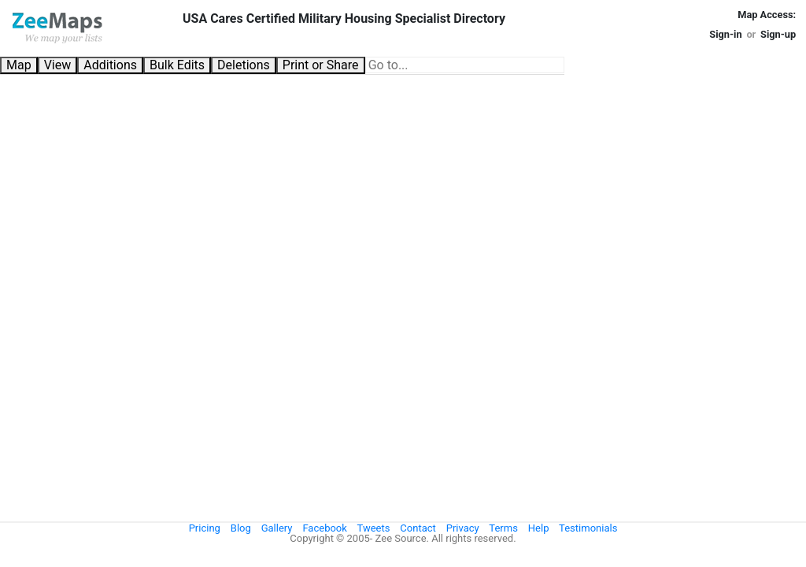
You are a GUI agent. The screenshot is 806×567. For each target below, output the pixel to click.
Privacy (462, 528)
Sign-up (778, 34)
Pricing (204, 528)
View (58, 64)
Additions (110, 64)
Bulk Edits (177, 64)
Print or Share (321, 64)
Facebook (324, 528)
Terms (503, 528)
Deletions (243, 64)
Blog (241, 528)
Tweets (373, 528)
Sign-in (725, 34)
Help (538, 528)
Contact (417, 528)
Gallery (277, 528)
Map (18, 64)
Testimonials (588, 528)
